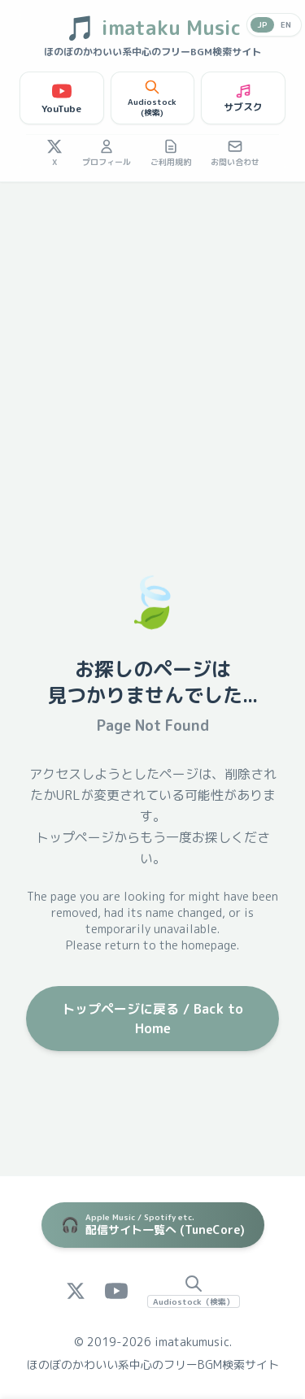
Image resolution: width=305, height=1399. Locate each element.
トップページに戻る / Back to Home (152, 1018)
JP (262, 24)
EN (286, 24)
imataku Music (153, 27)
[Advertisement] (152, 342)
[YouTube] (116, 1291)
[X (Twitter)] (75, 1291)
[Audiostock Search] (193, 1291)
